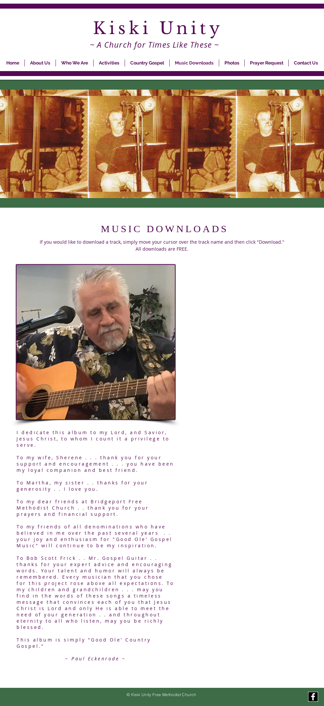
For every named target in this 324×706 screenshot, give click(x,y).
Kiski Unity (162, 28)
